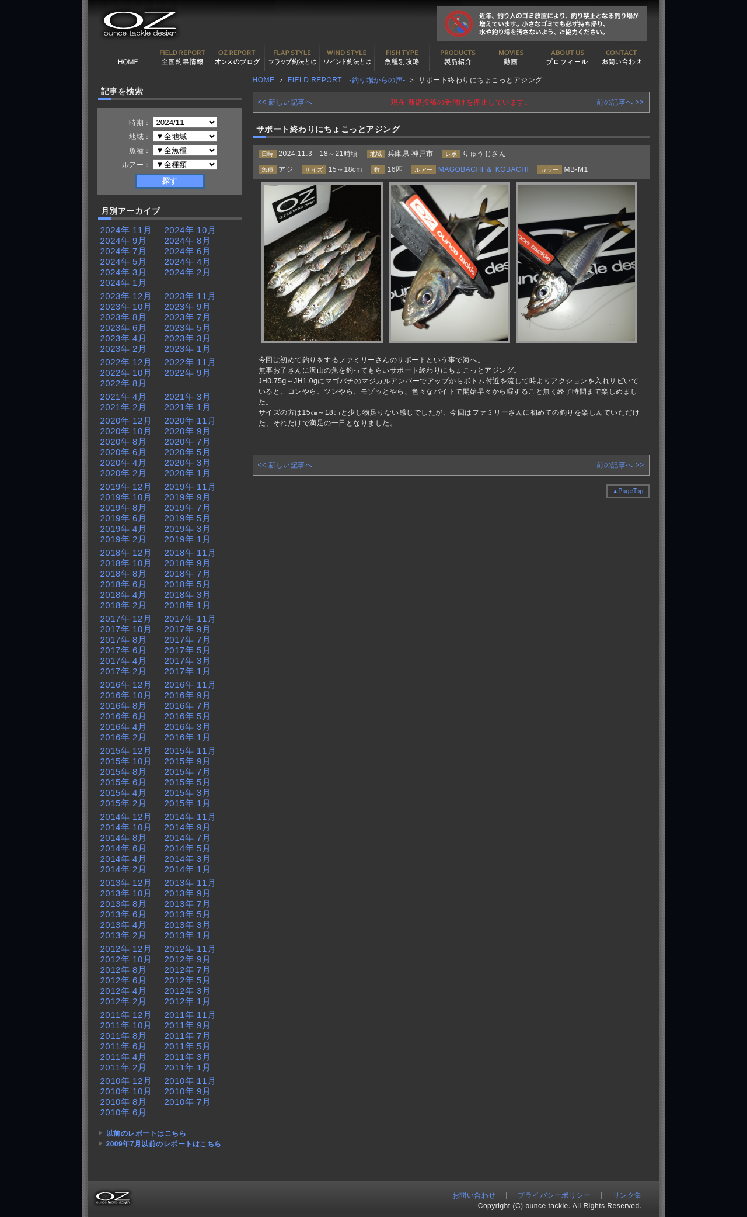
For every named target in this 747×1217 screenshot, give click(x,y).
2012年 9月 (188, 959)
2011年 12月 (126, 1015)
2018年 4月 (123, 594)
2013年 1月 (188, 935)
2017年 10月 (126, 629)
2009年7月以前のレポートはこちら (164, 1144)
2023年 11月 (191, 296)
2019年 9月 (188, 497)
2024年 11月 (126, 230)
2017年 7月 (188, 639)
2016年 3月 (188, 726)
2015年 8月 (123, 771)
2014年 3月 (188, 859)
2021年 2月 (123, 407)
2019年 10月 (126, 497)
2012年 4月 (123, 991)
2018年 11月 (191, 552)
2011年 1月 (188, 1067)
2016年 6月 (123, 716)
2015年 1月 (188, 803)
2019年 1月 (188, 539)
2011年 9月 (188, 1025)
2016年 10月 (126, 695)
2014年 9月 (188, 827)
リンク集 (627, 1195)
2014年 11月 (191, 816)
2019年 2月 (123, 539)
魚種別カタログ (402, 57)
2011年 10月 (126, 1025)
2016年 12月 (126, 684)
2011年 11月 (191, 1015)
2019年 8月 (123, 507)
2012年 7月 (188, 970)
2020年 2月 (123, 473)
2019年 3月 (188, 528)
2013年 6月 (123, 914)
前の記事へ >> (620, 102)
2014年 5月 (188, 848)
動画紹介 (511, 57)
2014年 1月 (188, 869)
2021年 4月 (123, 396)
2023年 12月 (126, 296)
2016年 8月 (123, 705)
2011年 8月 (123, 1036)
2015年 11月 (191, 750)
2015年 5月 (188, 782)
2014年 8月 (123, 837)
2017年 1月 (188, 671)
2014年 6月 (123, 848)
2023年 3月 (188, 338)
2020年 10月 (126, 431)
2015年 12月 (126, 750)
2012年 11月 (191, 949)
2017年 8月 (123, 639)
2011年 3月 (188, 1057)
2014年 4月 (123, 859)
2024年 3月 (123, 272)
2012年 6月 (123, 980)
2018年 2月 (123, 605)
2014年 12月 (126, 816)
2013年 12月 (126, 882)
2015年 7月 (188, 771)
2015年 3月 (188, 793)
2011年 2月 (123, 1067)
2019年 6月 (123, 518)
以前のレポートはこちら (146, 1133)
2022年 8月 (123, 383)
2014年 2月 (123, 869)
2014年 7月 (188, 837)
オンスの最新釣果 (237, 57)
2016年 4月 (123, 726)
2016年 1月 (188, 737)
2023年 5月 (188, 327)
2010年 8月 (123, 1102)
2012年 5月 (188, 980)
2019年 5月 (188, 518)
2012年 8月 (123, 970)
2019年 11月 (191, 486)
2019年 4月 (123, 528)
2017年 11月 (191, 618)
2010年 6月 (123, 1112)
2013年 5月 (188, 914)
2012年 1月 (188, 1001)
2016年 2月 (123, 737)
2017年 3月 (188, 660)
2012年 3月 (188, 991)
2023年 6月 (123, 327)
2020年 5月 (188, 452)
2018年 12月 (126, 552)
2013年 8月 (123, 904)
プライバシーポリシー (554, 1195)
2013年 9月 (188, 893)
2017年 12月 (126, 618)
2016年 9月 (188, 695)
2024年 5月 (123, 261)
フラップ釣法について (292, 57)
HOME (127, 57)
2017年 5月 (188, 650)
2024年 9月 (123, 240)
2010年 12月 (126, 1081)
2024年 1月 (123, 282)
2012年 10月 (126, 959)
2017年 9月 (188, 629)
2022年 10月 (126, 372)
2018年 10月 (126, 563)
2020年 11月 (191, 420)
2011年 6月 (123, 1046)
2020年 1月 (188, 473)
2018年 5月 (188, 584)
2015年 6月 (123, 782)
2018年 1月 (188, 605)
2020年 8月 (123, 441)
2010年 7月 (188, 1102)
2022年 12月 (126, 362)
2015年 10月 (126, 761)
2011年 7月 (188, 1036)
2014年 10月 (126, 827)
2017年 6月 (123, 650)
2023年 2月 (123, 348)
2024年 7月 (123, 251)
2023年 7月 (188, 317)
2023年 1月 (188, 348)
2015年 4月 (123, 793)
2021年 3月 (188, 396)
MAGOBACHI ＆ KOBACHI (483, 169)
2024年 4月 (188, 261)
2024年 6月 (188, 251)
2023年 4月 (123, 338)
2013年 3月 (188, 925)
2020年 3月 (188, 462)
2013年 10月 (126, 893)
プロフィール (566, 57)
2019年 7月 (188, 507)
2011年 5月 (188, 1046)
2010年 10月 (126, 1091)
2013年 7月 (188, 904)
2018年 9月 (188, 563)
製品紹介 (457, 57)
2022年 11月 (191, 362)
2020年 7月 (188, 441)
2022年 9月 (188, 372)
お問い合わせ (621, 57)
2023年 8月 (123, 317)
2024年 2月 (188, 272)
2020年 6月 (123, 452)
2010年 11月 (191, 1081)
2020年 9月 (188, 431)
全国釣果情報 (182, 57)
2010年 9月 (188, 1091)
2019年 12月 (126, 486)
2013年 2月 (123, 935)
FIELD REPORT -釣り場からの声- (347, 80)
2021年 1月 (188, 407)
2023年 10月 (126, 306)
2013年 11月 (191, 882)
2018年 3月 (188, 594)
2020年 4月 (123, 462)
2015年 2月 (123, 803)
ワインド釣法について (347, 57)
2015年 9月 (188, 761)
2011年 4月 (123, 1057)
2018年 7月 (188, 573)
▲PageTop (627, 491)
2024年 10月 (191, 230)
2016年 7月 (188, 705)
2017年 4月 (123, 660)
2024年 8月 (188, 240)
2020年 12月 (126, 420)
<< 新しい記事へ (285, 102)
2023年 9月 (188, 306)
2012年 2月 (123, 1001)
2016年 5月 (188, 716)
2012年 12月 (126, 949)
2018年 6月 (123, 584)
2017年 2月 (123, 671)
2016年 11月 (191, 684)
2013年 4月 (123, 925)
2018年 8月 (123, 573)
